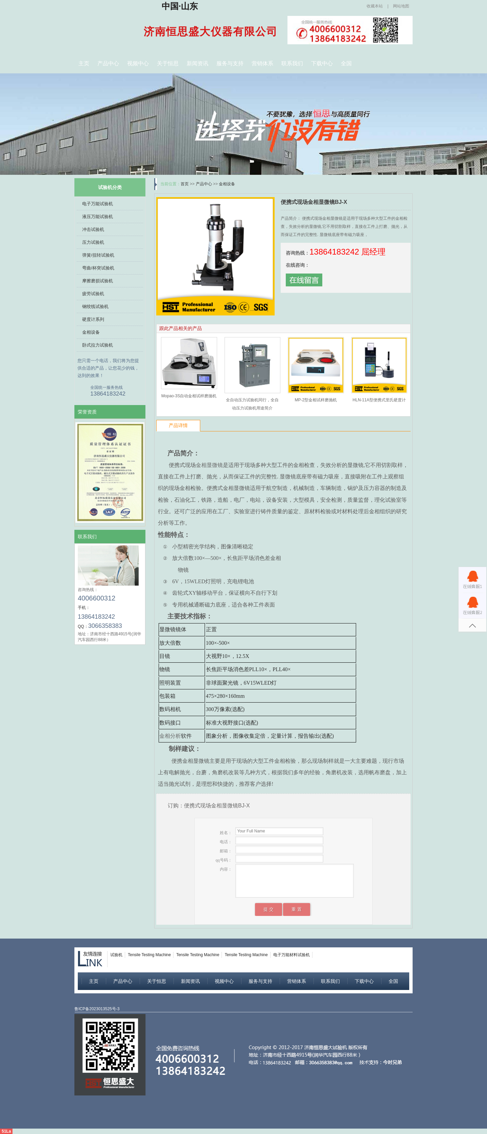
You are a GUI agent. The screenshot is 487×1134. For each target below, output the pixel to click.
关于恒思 (168, 63)
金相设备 (91, 332)
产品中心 (108, 63)
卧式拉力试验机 (97, 345)
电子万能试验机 (97, 203)
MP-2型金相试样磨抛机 (316, 400)
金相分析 (170, 736)
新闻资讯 (197, 63)
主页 (83, 63)
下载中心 (322, 63)
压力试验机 (93, 242)
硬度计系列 (93, 319)
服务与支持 (230, 63)
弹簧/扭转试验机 (98, 255)
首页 (185, 184)
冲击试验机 (93, 229)
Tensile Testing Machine (149, 954)
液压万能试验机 (97, 216)
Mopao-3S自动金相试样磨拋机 (188, 396)
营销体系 (262, 63)
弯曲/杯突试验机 (98, 267)
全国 (346, 63)
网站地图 (401, 6)
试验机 (116, 954)
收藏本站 (375, 6)
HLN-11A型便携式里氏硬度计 (379, 400)
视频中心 (138, 63)
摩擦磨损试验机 (97, 280)
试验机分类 (110, 187)
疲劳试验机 (93, 293)
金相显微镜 (209, 465)
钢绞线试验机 (95, 306)
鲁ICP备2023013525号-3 (96, 1009)
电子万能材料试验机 (291, 954)
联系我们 (292, 63)
